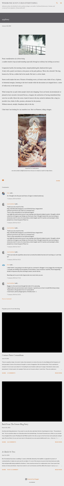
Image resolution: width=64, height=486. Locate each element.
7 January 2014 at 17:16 (14, 278)
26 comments (11, 442)
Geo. (8, 193)
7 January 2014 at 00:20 (14, 198)
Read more (58, 373)
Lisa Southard (11, 204)
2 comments (11, 373)
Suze (8, 264)
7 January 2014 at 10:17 (14, 222)
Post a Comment (7, 299)
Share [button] (58, 180)
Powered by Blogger (32, 479)
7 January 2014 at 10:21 (14, 259)
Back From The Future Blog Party (15, 424)
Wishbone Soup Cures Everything (19, 3)
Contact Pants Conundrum (13, 355)
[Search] (57, 3)
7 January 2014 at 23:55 (14, 294)
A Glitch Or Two (8, 451)
